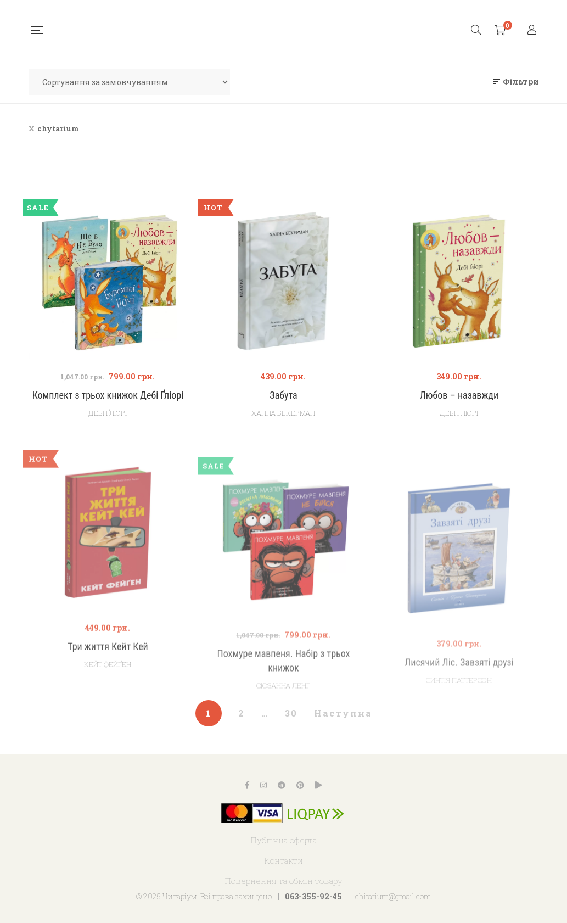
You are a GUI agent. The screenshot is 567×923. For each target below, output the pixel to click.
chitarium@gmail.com (393, 896)
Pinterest (300, 785)
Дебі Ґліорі (107, 413)
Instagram (263, 785)
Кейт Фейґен (107, 693)
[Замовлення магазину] (129, 82)
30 (291, 713)
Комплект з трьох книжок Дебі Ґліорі (108, 395)
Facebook (247, 785)
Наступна (343, 713)
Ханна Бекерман (283, 413)
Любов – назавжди (459, 395)
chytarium (58, 128)
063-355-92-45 (313, 896)
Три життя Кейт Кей (108, 675)
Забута (283, 395)
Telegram (281, 785)
